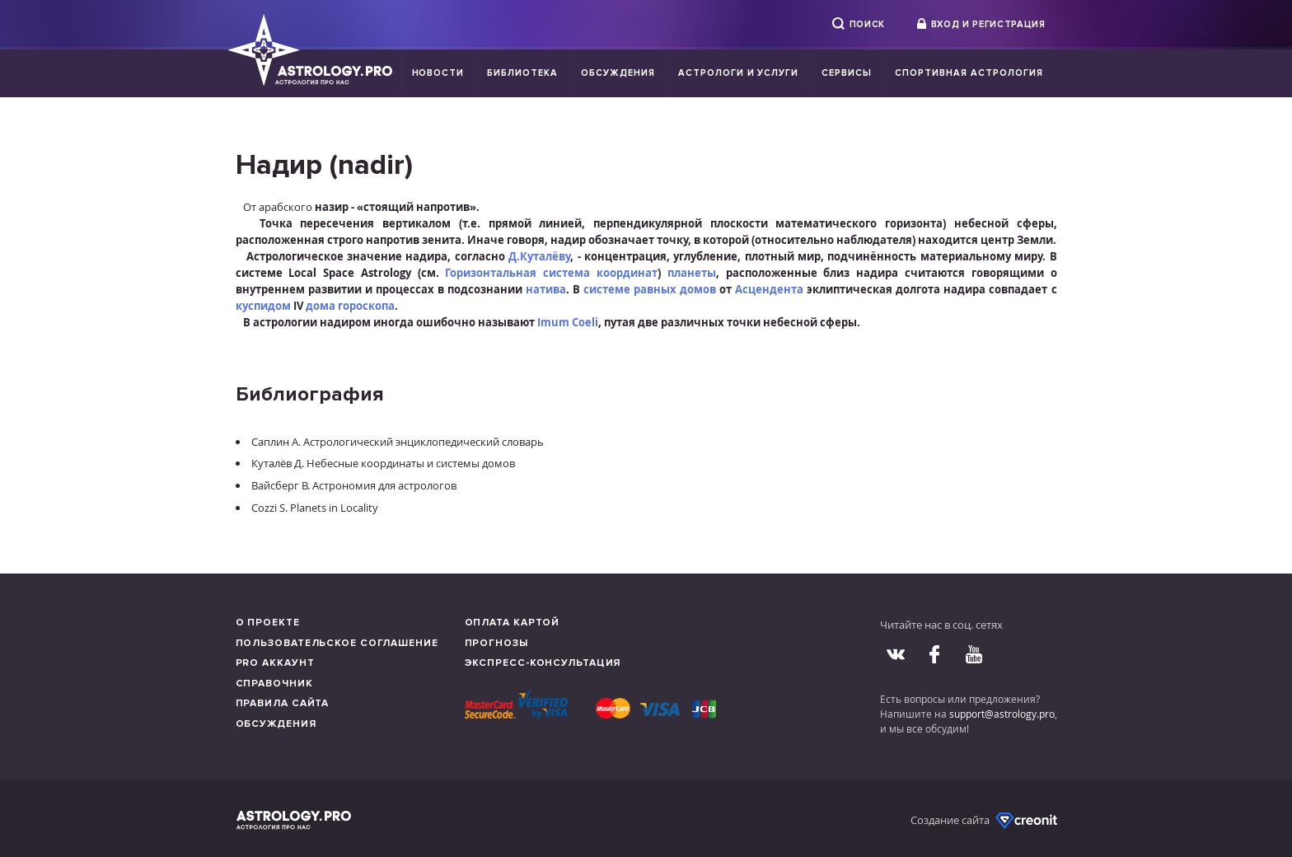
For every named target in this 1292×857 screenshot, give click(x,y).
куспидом (263, 305)
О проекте (268, 622)
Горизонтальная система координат (551, 272)
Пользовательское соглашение (337, 643)
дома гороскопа (350, 305)
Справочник (274, 683)
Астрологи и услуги (738, 73)
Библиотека (522, 73)
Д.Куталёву (539, 256)
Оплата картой (512, 622)
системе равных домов (649, 289)
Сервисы (847, 73)
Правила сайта (283, 703)
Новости (438, 73)
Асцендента (769, 289)
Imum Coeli (567, 322)
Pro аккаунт (275, 663)
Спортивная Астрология (968, 73)
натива (546, 289)
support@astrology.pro (1002, 713)
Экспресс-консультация (543, 663)
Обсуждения (618, 73)
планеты (691, 272)
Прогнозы (496, 643)
